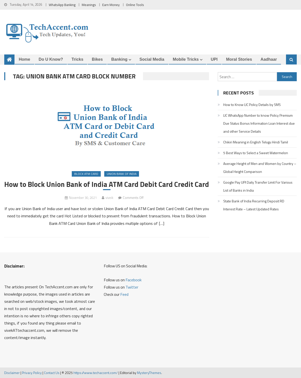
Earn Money (111, 4)
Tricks (77, 59)
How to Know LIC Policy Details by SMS (252, 104)
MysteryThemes (149, 372)
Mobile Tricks (186, 59)
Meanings (89, 4)
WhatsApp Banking (62, 4)
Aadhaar (268, 59)
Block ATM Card (86, 173)
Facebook (134, 280)
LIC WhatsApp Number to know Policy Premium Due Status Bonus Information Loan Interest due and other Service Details (259, 123)
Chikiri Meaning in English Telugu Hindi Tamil (255, 142)
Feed (124, 294)
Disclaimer (12, 372)
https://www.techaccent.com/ (96, 372)
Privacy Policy (32, 372)
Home (24, 59)
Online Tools (135, 4)
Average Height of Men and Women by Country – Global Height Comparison (259, 167)
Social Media (152, 59)
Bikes (97, 59)
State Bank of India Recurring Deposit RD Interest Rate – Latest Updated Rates (253, 205)
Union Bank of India (121, 173)
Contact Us (52, 372)
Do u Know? (51, 59)
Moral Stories (239, 59)
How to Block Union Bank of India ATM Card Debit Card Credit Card (106, 184)
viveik (109, 197)
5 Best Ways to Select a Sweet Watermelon (255, 152)
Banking (119, 59)
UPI (214, 59)
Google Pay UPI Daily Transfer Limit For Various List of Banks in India (257, 186)
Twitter (132, 287)
